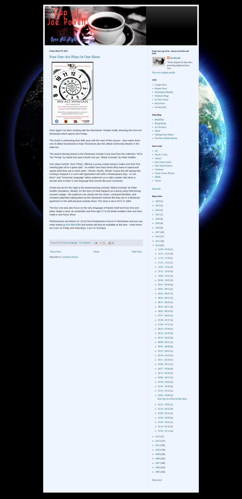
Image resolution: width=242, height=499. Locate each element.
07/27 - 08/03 (164, 315)
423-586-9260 (73, 224)
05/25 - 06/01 (164, 351)
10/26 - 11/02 (164, 267)
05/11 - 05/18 (164, 360)
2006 (157, 467)
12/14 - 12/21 (164, 254)
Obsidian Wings (162, 96)
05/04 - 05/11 (164, 364)
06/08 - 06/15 (164, 342)
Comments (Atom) (69, 257)
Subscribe (156, 189)
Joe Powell (175, 58)
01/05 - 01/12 (164, 431)
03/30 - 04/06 (164, 382)
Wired (157, 131)
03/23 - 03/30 (164, 386)
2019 (157, 223)
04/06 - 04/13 (164, 377)
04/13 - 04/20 (164, 373)
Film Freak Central (163, 162)
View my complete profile (163, 72)
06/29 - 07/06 (164, 329)
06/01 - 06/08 (164, 346)
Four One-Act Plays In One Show (74, 57)
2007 (157, 463)
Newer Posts (55, 252)
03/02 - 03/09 (164, 395)
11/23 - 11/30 (164, 258)
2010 (157, 450)
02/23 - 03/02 (164, 404)
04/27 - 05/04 (164, 369)
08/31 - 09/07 (164, 293)
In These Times (161, 99)
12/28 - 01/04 (164, 249)
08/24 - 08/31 (164, 298)
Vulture (158, 158)
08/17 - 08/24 (164, 302)
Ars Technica (160, 127)
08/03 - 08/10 (164, 311)
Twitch (158, 181)
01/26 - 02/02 (164, 422)
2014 (157, 245)
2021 (157, 214)
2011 (157, 445)
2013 (157, 436)
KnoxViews (160, 103)
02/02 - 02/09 (164, 418)
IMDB (158, 177)
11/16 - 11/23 (164, 262)
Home (96, 252)
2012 (157, 441)
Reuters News (161, 88)
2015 (157, 241)
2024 (157, 201)
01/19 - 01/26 (164, 426)
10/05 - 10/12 (164, 276)
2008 (157, 458)
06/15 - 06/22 (164, 338)
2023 (157, 205)
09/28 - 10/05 (164, 280)
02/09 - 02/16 (164, 413)
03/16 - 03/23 (164, 391)
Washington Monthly (164, 92)
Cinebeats (159, 169)
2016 (157, 236)
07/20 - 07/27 (164, 320)
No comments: (85, 243)
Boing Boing (160, 123)
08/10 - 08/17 (164, 307)
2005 (157, 472)
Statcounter (157, 480)
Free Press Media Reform (166, 138)
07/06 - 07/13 (164, 324)
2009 (157, 454)
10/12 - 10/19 (164, 271)
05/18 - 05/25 (164, 355)
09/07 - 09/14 (164, 289)
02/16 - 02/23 (164, 409)
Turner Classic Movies (165, 173)
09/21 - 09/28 (164, 284)
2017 (157, 232)
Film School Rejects (164, 166)
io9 (156, 151)
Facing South (160, 107)
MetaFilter (159, 119)
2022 (157, 210)
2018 (157, 228)
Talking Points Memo (164, 134)
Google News (161, 85)
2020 (157, 219)
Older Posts (137, 252)
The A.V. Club (161, 154)
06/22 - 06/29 (164, 333)
